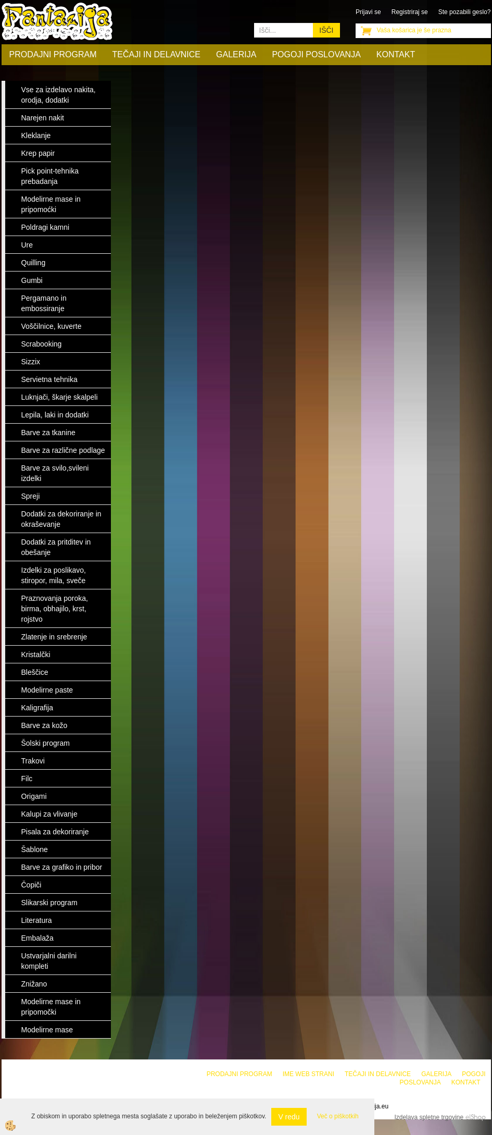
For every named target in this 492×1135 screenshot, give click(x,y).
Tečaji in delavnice (156, 54)
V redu (288, 1117)
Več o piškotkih (338, 1116)
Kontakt (395, 54)
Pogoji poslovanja (316, 54)
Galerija (236, 54)
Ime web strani (308, 1074)
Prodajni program (53, 54)
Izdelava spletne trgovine (428, 1117)
